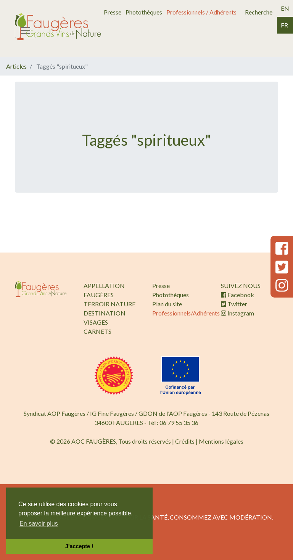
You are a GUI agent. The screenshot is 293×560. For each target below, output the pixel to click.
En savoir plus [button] (38, 523)
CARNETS (97, 331)
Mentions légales (221, 441)
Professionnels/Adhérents (186, 313)
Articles (16, 66)
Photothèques (144, 12)
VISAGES (96, 322)
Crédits (185, 441)
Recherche (258, 12)
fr (284, 25)
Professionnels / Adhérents (201, 12)
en (285, 8)
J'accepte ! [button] (79, 546)
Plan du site (167, 303)
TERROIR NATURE (109, 303)
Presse (112, 12)
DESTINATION (105, 313)
